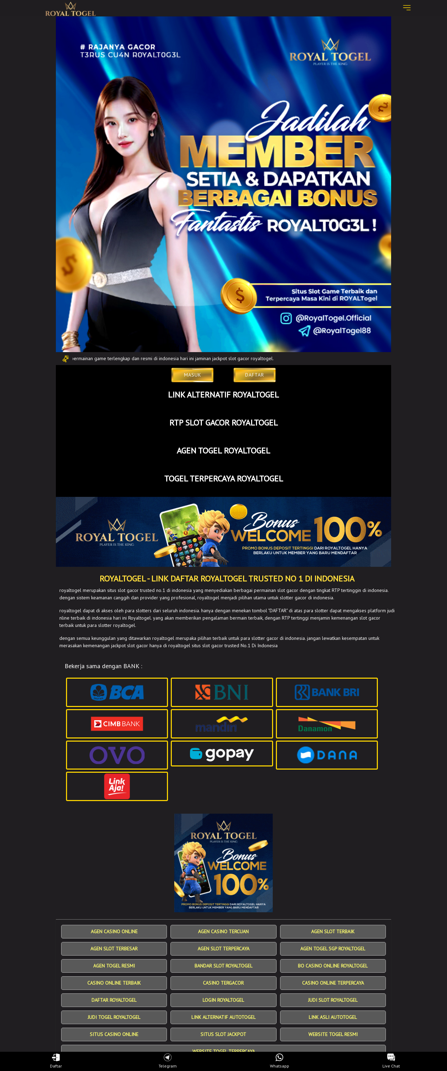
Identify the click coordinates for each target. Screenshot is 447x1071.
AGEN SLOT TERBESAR (114, 948)
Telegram (168, 1061)
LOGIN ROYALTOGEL (223, 1000)
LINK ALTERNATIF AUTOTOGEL (223, 1017)
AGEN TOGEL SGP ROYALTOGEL (332, 948)
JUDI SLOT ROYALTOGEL (333, 1000)
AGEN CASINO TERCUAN (223, 931)
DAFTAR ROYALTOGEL (114, 1000)
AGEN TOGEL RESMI (114, 966)
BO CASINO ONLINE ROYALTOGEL (333, 966)
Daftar (56, 1061)
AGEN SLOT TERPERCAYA (223, 948)
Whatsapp (279, 1061)
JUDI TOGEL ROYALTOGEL (114, 1017)
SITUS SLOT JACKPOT (223, 1034)
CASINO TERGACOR (223, 983)
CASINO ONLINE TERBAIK (114, 983)
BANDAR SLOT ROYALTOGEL (223, 966)
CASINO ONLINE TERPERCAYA (333, 983)
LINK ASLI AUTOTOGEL (333, 1017)
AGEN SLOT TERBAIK (332, 931)
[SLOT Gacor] (223, 532)
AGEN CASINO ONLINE (114, 931)
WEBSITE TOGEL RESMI (333, 1034)
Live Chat (391, 1061)
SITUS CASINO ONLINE (114, 1034)
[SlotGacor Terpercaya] (223, 863)
